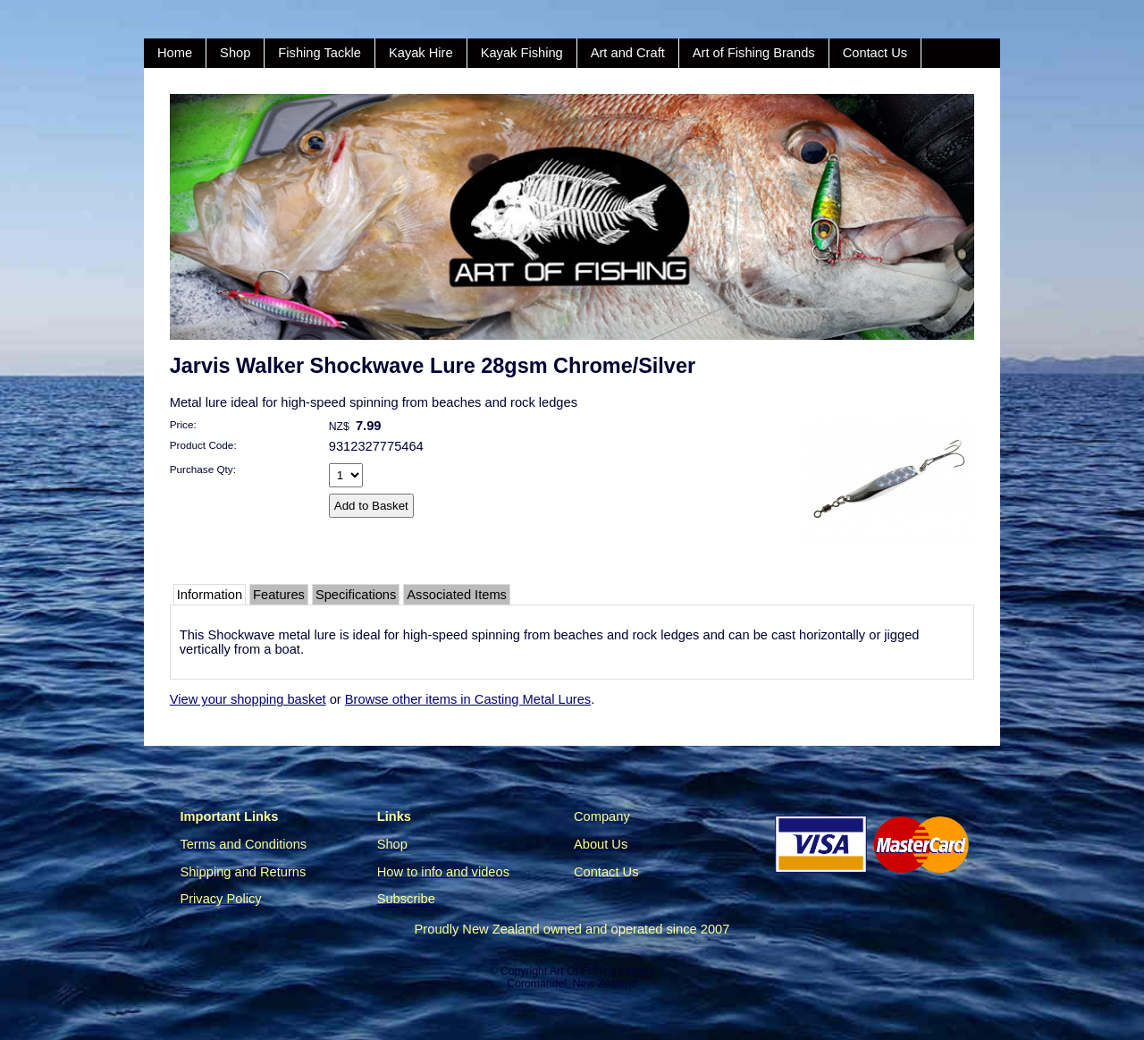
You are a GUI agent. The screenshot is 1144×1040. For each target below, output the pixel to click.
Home (174, 53)
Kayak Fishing (522, 53)
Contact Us (875, 53)
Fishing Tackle (319, 53)
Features (279, 595)
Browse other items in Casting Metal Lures (468, 699)
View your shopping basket (248, 699)
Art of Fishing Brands (754, 53)
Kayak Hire (421, 53)
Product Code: (203, 445)
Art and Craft (628, 53)
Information (209, 595)
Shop (235, 53)
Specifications (355, 595)
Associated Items (457, 595)
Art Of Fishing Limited (602, 971)
